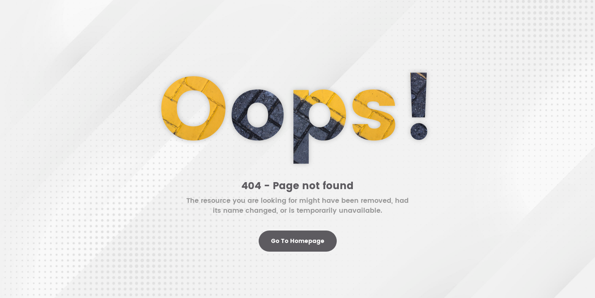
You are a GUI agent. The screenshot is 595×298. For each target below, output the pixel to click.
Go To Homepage (297, 241)
